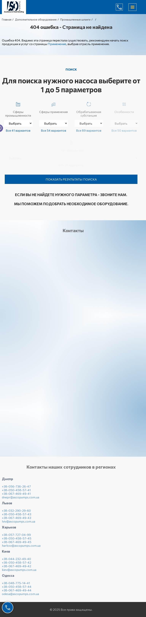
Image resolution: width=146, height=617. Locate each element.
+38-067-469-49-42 (16, 567)
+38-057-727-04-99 (16, 536)
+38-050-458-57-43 (16, 515)
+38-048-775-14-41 (16, 584)
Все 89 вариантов (88, 130)
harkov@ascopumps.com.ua (21, 547)
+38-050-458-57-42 (16, 563)
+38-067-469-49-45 (16, 543)
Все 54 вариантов (53, 130)
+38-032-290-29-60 (16, 512)
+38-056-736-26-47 (16, 487)
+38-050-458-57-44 (16, 588)
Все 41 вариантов (18, 130)
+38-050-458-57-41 (16, 491)
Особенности (124, 107)
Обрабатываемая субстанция (88, 108)
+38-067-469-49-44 (16, 591)
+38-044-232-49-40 (16, 560)
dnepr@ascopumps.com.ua (20, 498)
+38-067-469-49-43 (16, 519)
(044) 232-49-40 (122, 7)
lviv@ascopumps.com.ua (18, 522)
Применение (57, 44)
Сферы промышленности (18, 108)
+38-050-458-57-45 (16, 539)
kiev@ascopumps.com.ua (19, 571)
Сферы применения (53, 107)
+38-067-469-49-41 (16, 495)
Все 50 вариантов (124, 130)
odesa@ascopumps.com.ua (20, 595)
